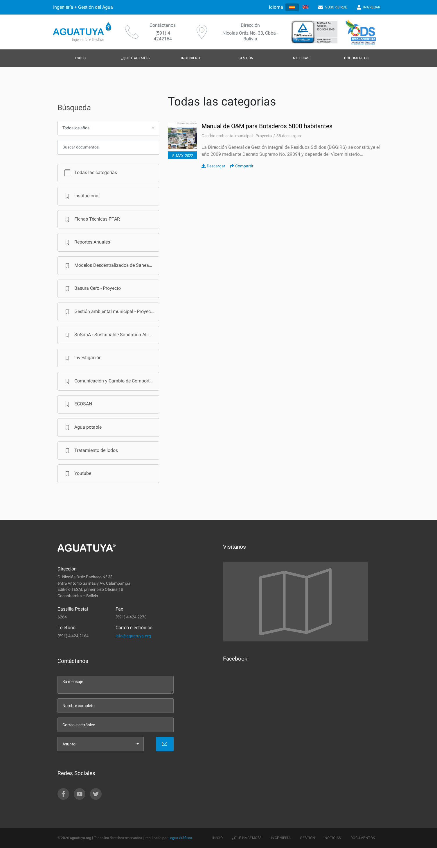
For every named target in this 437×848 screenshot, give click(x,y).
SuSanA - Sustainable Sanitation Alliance (110, 335)
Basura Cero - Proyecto (91, 289)
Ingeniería (191, 58)
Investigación (82, 358)
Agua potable (82, 427)
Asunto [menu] (68, 744)
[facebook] (63, 794)
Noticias (301, 58)
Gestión (245, 58)
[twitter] (96, 794)
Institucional (81, 196)
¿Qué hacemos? (135, 58)
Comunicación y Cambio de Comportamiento (110, 381)
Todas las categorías (89, 173)
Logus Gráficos (180, 838)
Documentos (356, 58)
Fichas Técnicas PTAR (91, 219)
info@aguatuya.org (133, 636)
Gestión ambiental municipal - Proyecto (108, 312)
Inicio (80, 58)
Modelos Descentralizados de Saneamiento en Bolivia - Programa (110, 266)
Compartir (241, 166)
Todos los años (75, 128)
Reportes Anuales (86, 242)
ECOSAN (77, 404)
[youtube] (79, 794)
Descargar (213, 166)
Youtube (76, 474)
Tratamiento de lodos (90, 451)
